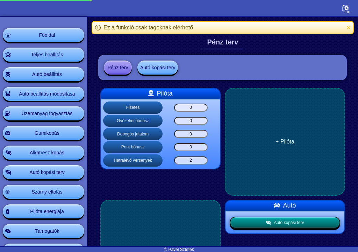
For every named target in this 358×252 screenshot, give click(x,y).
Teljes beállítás (47, 54)
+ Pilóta (284, 142)
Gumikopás (47, 133)
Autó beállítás (47, 74)
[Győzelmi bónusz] (191, 121)
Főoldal (47, 35)
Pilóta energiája (47, 211)
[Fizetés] (191, 108)
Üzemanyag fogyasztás (47, 113)
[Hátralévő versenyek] (191, 160)
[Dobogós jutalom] (191, 134)
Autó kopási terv (46, 172)
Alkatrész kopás (47, 152)
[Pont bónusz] (191, 147)
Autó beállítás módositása (47, 94)
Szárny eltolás (47, 192)
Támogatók (47, 231)
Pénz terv (117, 67)
